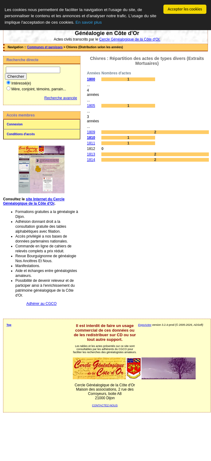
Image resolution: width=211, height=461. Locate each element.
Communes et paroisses (45, 47)
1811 (91, 143)
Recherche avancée (60, 98)
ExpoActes (144, 324)
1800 (91, 79)
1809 (91, 132)
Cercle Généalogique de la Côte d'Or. (129, 39)
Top (8, 324)
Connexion (15, 124)
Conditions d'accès (21, 134)
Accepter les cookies (185, 9)
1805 (91, 106)
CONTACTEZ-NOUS (105, 405)
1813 (91, 154)
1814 (91, 160)
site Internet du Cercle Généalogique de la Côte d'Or (33, 201)
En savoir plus (89, 22)
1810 (91, 138)
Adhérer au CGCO (41, 303)
